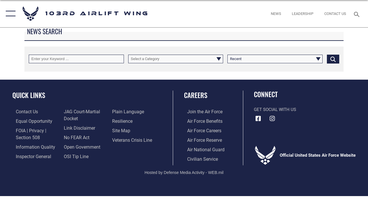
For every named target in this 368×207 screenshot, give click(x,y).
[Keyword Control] (76, 59)
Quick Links (28, 95)
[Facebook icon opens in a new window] (258, 118)
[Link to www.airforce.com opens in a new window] (201, 111)
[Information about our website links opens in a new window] (78, 127)
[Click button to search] (333, 59)
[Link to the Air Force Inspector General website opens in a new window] (29, 155)
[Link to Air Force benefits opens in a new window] (201, 120)
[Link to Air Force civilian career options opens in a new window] (198, 157)
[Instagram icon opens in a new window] (272, 118)
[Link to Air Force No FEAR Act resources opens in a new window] (75, 136)
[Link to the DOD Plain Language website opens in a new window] (127, 111)
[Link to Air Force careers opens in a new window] (201, 130)
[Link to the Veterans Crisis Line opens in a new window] (132, 139)
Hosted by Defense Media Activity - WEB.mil (184, 170)
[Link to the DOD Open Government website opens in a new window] (80, 145)
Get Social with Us (275, 109)
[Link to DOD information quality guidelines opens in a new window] (30, 145)
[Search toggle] (358, 13)
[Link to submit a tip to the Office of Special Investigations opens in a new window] (74, 155)
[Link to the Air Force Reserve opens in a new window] (201, 139)
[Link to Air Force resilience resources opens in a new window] (123, 120)
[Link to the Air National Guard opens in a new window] (201, 148)
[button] (9, 13)
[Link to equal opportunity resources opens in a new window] (29, 120)
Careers (195, 95)
